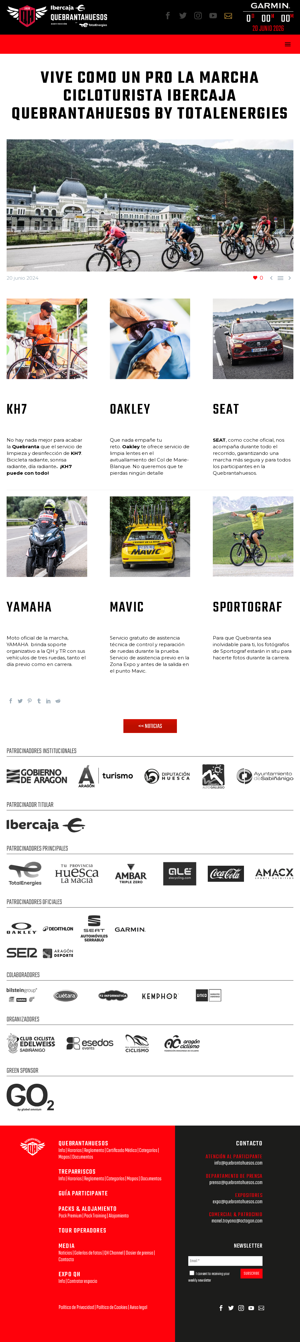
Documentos (82, 1157)
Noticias (65, 1253)
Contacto (66, 1259)
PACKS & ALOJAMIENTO (88, 1209)
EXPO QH (69, 1274)
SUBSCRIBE (251, 1273)
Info (62, 1150)
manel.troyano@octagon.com (237, 1221)
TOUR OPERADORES (82, 1231)
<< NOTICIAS (150, 726)
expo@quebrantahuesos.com (238, 1202)
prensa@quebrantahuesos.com (236, 1182)
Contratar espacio (82, 1281)
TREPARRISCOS (77, 1172)
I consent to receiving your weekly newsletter (209, 1277)
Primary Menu (288, 44)
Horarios (74, 1150)
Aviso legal (138, 1307)
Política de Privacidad (76, 1307)
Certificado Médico (121, 1150)
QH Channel (113, 1253)
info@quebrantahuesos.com (238, 1163)
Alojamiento (119, 1216)
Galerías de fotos (88, 1253)
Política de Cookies (111, 1307)
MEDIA (67, 1246)
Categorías (148, 1150)
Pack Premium (70, 1216)
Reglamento (94, 1150)
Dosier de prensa (139, 1253)
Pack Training (95, 1216)
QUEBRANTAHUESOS (83, 1144)
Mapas (64, 1157)
